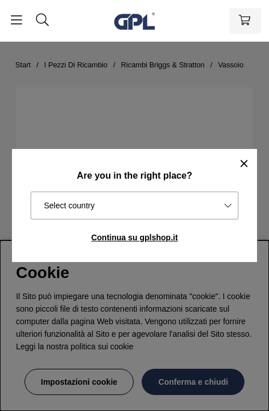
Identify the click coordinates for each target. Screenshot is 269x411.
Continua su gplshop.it (134, 237)
